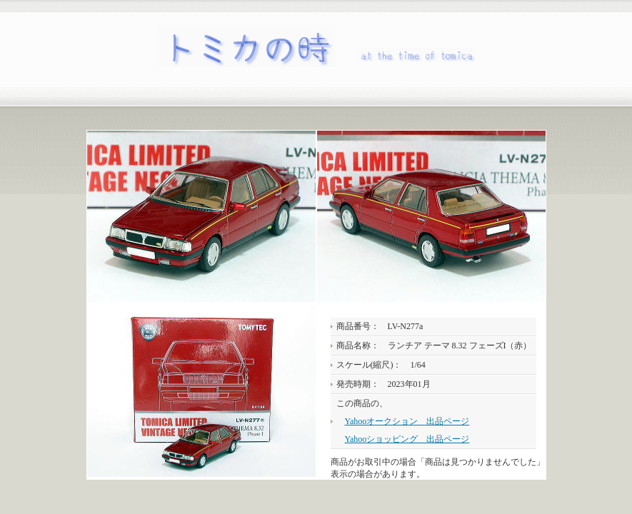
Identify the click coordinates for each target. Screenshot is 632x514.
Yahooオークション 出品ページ (407, 421)
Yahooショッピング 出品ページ (407, 439)
